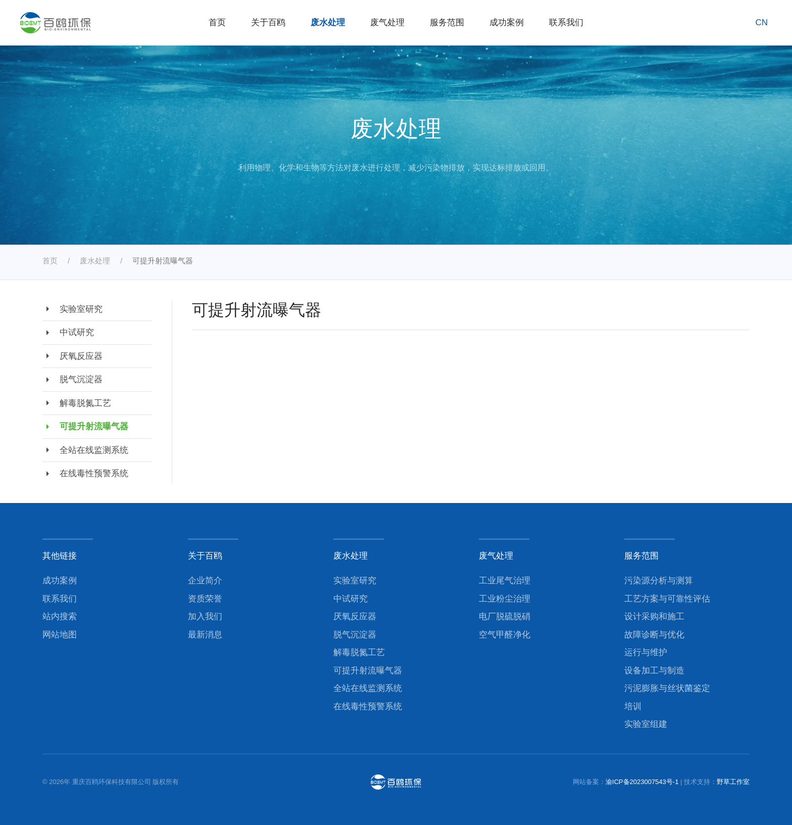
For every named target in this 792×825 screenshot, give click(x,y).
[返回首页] (55, 22)
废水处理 (350, 556)
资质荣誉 (205, 599)
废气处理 (496, 556)
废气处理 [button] (387, 22)
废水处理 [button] (328, 22)
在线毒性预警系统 (85, 474)
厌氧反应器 (72, 356)
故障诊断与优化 (654, 634)
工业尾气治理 (504, 580)
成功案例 (506, 22)
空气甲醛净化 (504, 634)
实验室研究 (72, 309)
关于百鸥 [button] (268, 22)
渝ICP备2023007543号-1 (642, 782)
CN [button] (761, 22)
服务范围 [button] (447, 22)
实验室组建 (645, 724)
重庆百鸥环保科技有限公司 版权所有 (125, 782)
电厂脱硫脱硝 (504, 616)
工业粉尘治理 (504, 599)
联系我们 (566, 22)
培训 (632, 706)
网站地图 (59, 634)
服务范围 (641, 556)
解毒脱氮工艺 (76, 403)
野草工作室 (733, 782)
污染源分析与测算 (658, 580)
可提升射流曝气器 (85, 427)
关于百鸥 (205, 556)
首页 (217, 22)
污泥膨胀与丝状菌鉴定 (667, 688)
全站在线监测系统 (85, 450)
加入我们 (205, 616)
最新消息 (205, 634)
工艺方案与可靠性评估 (667, 599)
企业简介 (205, 580)
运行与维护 (645, 652)
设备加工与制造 (654, 670)
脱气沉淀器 (72, 380)
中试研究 (68, 333)
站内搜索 (59, 616)
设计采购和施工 (654, 616)
